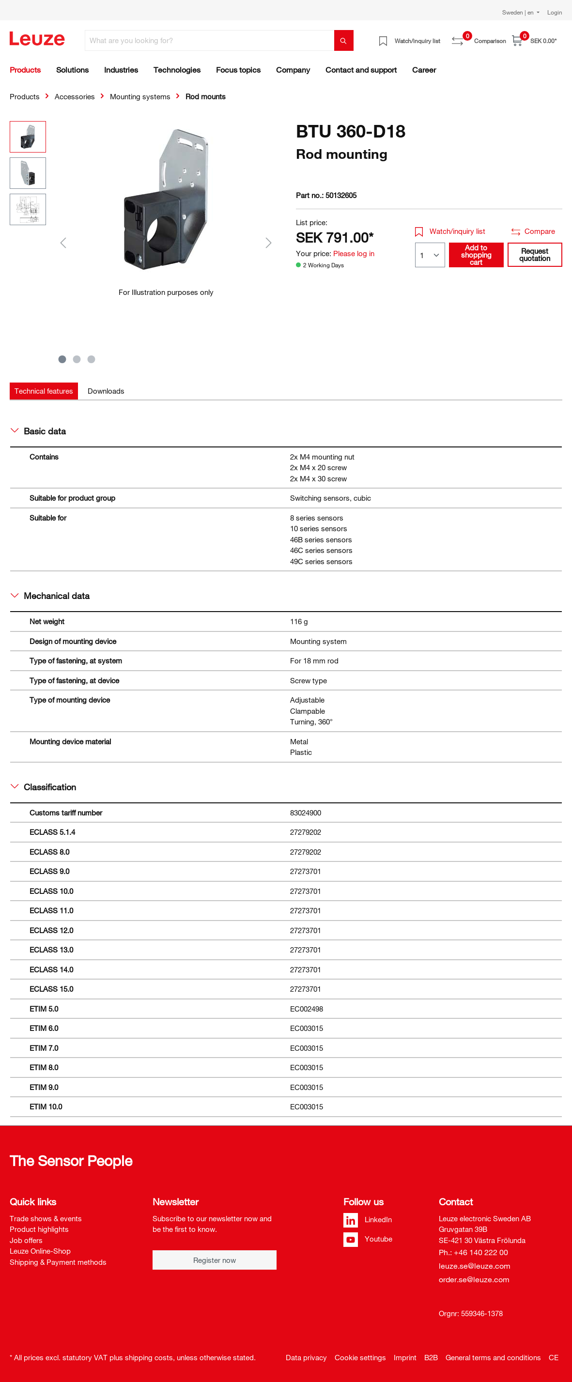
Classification (43, 787)
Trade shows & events (46, 1218)
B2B (431, 1357)
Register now (214, 1260)
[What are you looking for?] (210, 40)
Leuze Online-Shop (40, 1250)
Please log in (353, 253)
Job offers (26, 1240)
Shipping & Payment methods (58, 1262)
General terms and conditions (493, 1357)
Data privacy (306, 1357)
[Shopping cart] (534, 40)
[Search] (344, 40)
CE (553, 1357)
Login (554, 12)
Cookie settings (360, 1357)
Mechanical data (50, 595)
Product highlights (39, 1229)
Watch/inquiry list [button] (450, 231)
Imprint (405, 1357)
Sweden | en (518, 12)
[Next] (269, 242)
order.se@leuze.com (474, 1279)
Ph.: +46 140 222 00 (473, 1252)
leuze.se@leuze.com (474, 1266)
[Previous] (63, 242)
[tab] (44, 391)
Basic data (38, 431)
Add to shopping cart (476, 254)
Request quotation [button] (534, 254)
